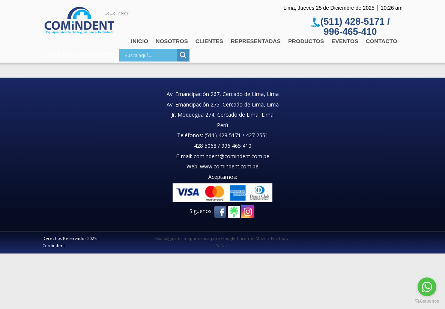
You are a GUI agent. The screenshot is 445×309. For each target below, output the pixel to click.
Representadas (256, 41)
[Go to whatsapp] (427, 287)
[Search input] (150, 55)
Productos (306, 41)
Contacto (381, 41)
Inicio (139, 41)
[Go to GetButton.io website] (427, 301)
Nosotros (172, 41)
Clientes (209, 41)
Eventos (345, 41)
